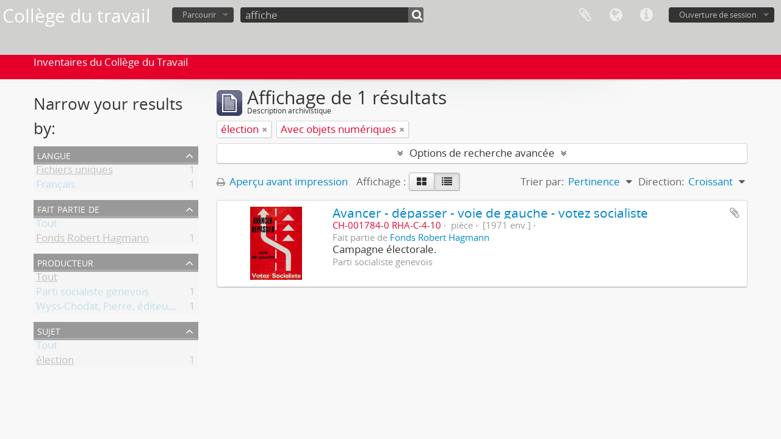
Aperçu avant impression (282, 181)
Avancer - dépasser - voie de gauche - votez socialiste (490, 212)
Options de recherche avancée (482, 153)
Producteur (65, 262)
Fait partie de (68, 208)
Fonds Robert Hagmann (92, 240)
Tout (46, 225)
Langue (615, 15)
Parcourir (199, 14)
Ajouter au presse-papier (735, 213)
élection (55, 362)
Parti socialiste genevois (92, 294)
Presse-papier (585, 15)
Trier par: (542, 181)
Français (55, 186)
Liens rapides (646, 15)
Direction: (661, 181)
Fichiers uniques (74, 172)
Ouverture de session (718, 14)
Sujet (48, 330)
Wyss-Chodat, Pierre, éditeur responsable (134, 308)
